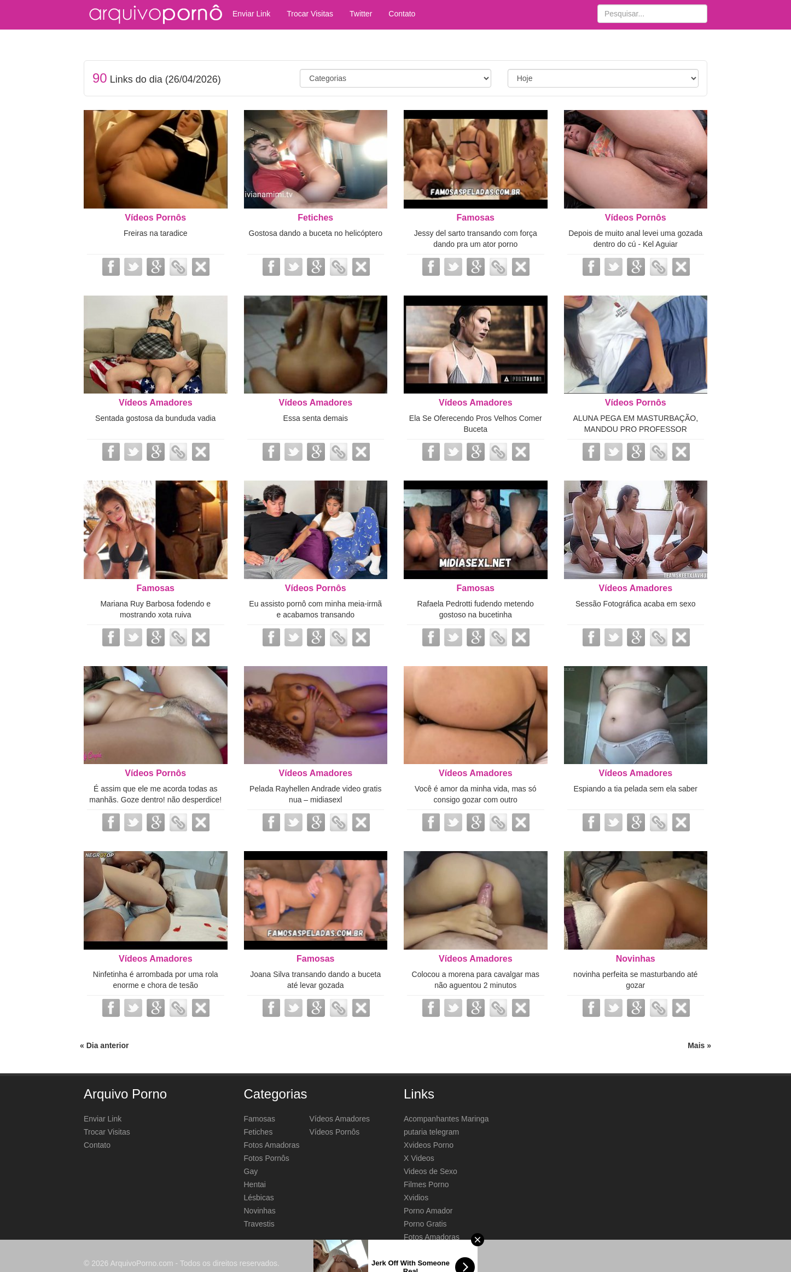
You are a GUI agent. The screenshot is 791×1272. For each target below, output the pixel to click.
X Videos (419, 1158)
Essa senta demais (315, 418)
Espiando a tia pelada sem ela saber (635, 788)
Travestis (259, 1223)
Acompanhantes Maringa (446, 1118)
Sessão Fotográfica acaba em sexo (635, 603)
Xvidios (416, 1197)
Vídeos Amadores (156, 402)
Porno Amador (428, 1210)
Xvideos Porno (428, 1145)
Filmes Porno (426, 1184)
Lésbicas (259, 1197)
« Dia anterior (104, 1045)
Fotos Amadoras (272, 1145)
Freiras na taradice (156, 233)
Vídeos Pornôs (155, 217)
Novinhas (635, 958)
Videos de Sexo (430, 1171)
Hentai (255, 1184)
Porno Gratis (425, 1223)
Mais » (699, 1045)
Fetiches (315, 217)
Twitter (361, 13)
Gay (251, 1171)
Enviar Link (251, 13)
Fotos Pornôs (266, 1158)
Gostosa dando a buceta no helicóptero (315, 233)
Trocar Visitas (310, 13)
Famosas (476, 217)
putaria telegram (431, 1132)
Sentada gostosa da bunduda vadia (155, 418)
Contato (401, 13)
